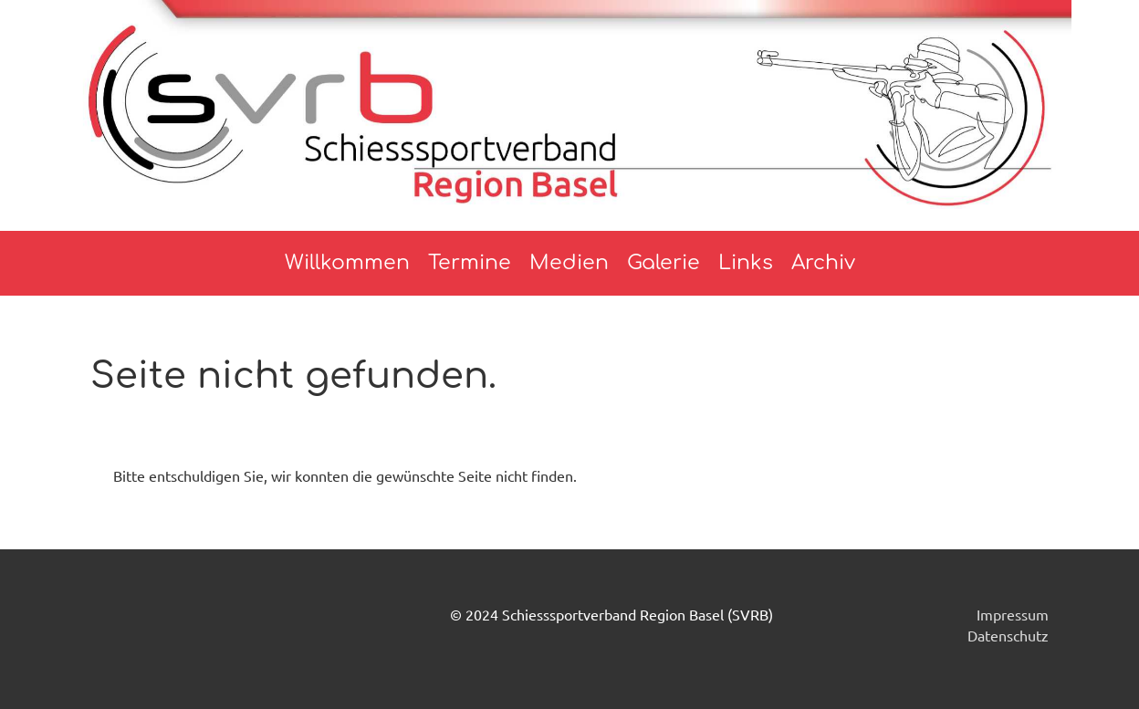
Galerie (663, 263)
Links (745, 263)
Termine (469, 263)
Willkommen (347, 263)
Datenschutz (1008, 635)
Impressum (1013, 614)
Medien (569, 263)
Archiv (823, 263)
